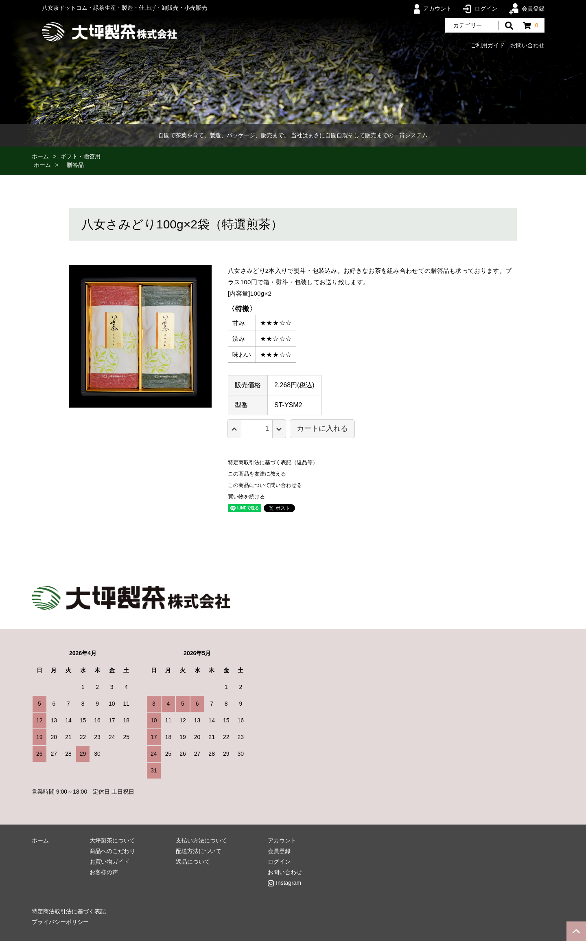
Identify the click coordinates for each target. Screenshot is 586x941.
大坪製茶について (112, 840)
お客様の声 (104, 872)
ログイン (480, 8)
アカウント (433, 8)
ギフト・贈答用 (81, 156)
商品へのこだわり (112, 851)
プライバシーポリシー (60, 922)
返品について (193, 861)
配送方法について (198, 851)
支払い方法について (201, 840)
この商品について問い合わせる (265, 485)
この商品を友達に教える (257, 474)
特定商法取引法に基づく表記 (69, 911)
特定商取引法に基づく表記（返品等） (273, 462)
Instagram (288, 883)
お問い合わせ (527, 45)
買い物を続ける (246, 497)
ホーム (40, 156)
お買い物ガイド (109, 861)
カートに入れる (322, 428)
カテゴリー (467, 25)
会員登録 (526, 8)
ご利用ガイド (487, 45)
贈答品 (75, 165)
